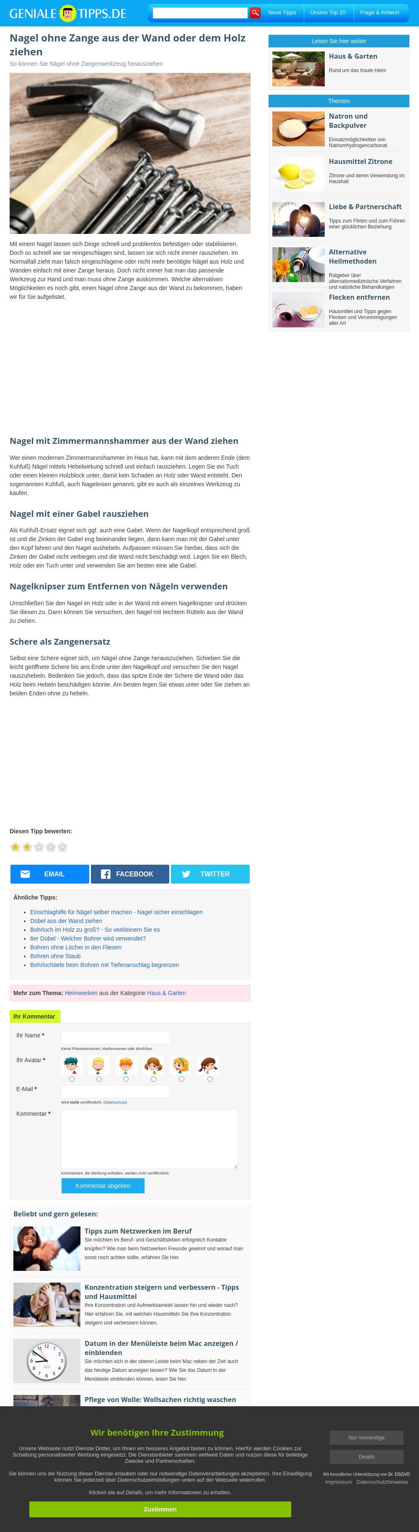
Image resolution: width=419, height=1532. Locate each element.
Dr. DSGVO (399, 1474)
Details (367, 1457)
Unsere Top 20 (327, 12)
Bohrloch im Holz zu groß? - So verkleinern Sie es (95, 929)
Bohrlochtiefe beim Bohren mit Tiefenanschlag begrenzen (104, 965)
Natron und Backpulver (348, 120)
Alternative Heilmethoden (353, 256)
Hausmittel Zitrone (361, 161)
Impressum (338, 1482)
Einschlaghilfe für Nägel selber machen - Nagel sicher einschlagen (116, 912)
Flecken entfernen (359, 297)
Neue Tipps (282, 12)
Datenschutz (115, 1102)
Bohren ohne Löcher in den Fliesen (76, 947)
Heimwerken (81, 993)
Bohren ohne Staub (55, 956)
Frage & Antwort (379, 12)
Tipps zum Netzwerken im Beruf (138, 1231)
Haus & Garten (166, 993)
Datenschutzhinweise (382, 1482)
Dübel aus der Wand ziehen (66, 921)
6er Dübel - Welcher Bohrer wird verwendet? (88, 938)
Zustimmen (160, 1509)
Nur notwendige (367, 1438)
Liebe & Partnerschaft (365, 206)
